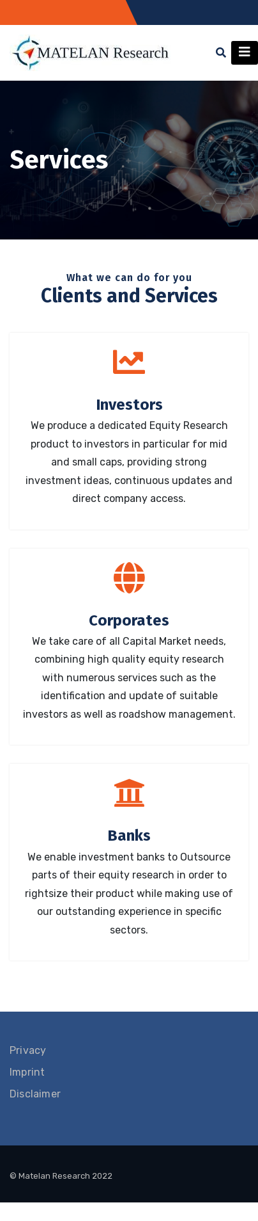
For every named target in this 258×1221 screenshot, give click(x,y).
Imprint (27, 1072)
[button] (221, 53)
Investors (129, 405)
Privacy (28, 1050)
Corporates (129, 620)
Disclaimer (35, 1094)
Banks (129, 836)
